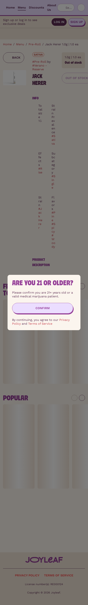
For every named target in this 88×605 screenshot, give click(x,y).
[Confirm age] (42, 308)
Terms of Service (40, 323)
